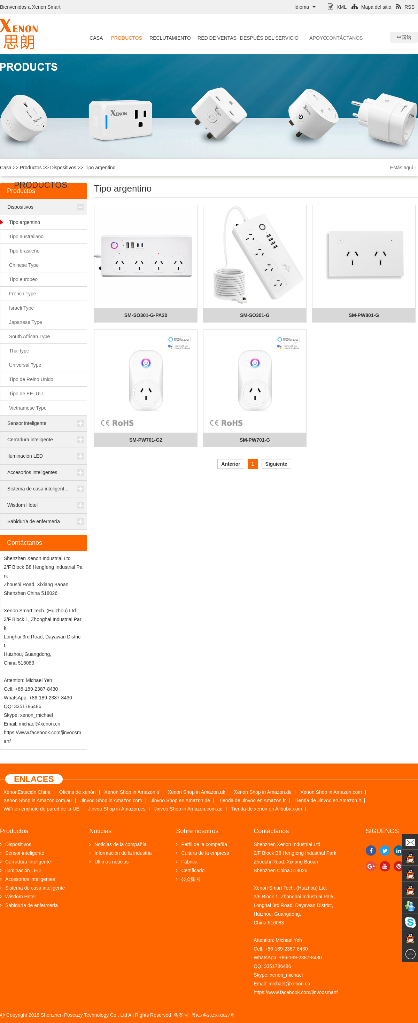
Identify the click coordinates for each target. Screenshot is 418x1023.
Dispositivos (63, 167)
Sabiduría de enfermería (33, 521)
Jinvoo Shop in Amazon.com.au (188, 809)
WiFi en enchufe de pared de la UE (41, 809)
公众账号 (188, 879)
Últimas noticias (109, 862)
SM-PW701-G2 (145, 440)
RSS (405, 7)
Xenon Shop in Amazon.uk (196, 792)
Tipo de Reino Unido (31, 379)
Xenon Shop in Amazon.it (131, 792)
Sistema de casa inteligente (32, 888)
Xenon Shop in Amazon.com (331, 792)
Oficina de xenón (77, 792)
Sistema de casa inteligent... (37, 488)
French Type (22, 293)
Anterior (230, 464)
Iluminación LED (25, 456)
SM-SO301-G (255, 315)
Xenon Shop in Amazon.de (263, 792)
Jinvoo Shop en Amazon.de (180, 800)
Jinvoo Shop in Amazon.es (117, 809)
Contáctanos (332, 38)
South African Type (29, 336)
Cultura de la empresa (202, 853)
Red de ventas (212, 38)
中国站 (404, 37)
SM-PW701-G (255, 440)
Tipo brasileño (24, 251)
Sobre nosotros (197, 831)
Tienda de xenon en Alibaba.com (266, 809)
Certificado (190, 870)
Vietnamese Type (28, 408)
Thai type (19, 351)
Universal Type (25, 365)
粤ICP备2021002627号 (212, 1015)
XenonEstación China (27, 792)
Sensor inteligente (26, 423)
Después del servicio (260, 38)
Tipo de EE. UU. (26, 393)
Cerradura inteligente (30, 439)
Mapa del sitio (371, 7)
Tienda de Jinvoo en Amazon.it (327, 800)
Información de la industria (120, 853)
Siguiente (276, 464)
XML (337, 7)
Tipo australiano (26, 236)
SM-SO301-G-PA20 (145, 315)
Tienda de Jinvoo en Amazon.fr (252, 800)
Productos (125, 38)
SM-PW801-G (364, 315)
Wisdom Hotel (22, 505)
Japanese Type (25, 322)
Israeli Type (21, 308)
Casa (95, 38)
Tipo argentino (100, 167)
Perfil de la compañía (201, 844)
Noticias (100, 831)
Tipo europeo (23, 279)
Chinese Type (24, 265)
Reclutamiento (167, 38)
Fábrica (187, 862)
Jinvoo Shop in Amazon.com (111, 800)
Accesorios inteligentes (32, 472)
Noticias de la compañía (117, 844)
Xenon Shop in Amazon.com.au (37, 800)
